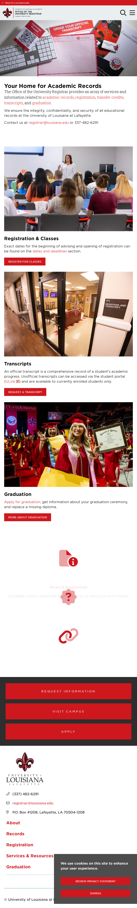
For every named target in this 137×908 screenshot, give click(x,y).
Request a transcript (25, 392)
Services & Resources (30, 855)
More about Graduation (27, 517)
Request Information (68, 691)
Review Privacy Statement (96, 881)
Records (15, 833)
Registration (19, 844)
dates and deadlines (50, 251)
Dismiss (95, 893)
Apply (68, 731)
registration (85, 97)
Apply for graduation (22, 502)
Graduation (18, 866)
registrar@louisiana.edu (49, 122)
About (13, 822)
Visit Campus (69, 711)
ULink (10, 381)
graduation (41, 102)
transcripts (13, 102)
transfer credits (110, 97)
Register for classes (24, 261)
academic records (58, 97)
